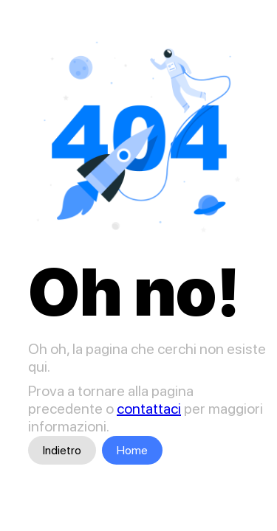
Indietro (62, 450)
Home (132, 450)
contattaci (149, 408)
